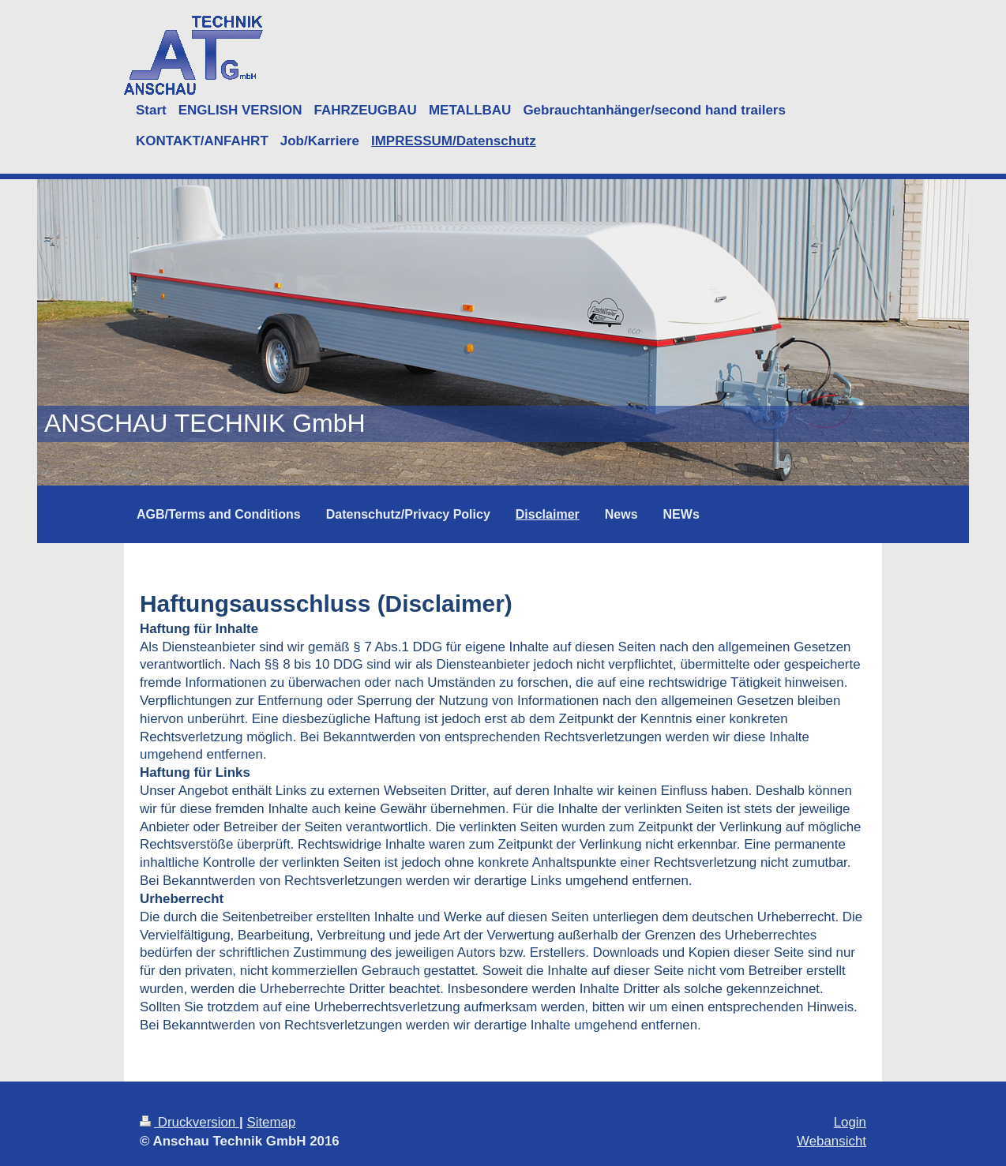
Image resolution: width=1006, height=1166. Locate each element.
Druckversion (189, 1122)
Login (850, 1122)
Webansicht (831, 1141)
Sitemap (270, 1122)
